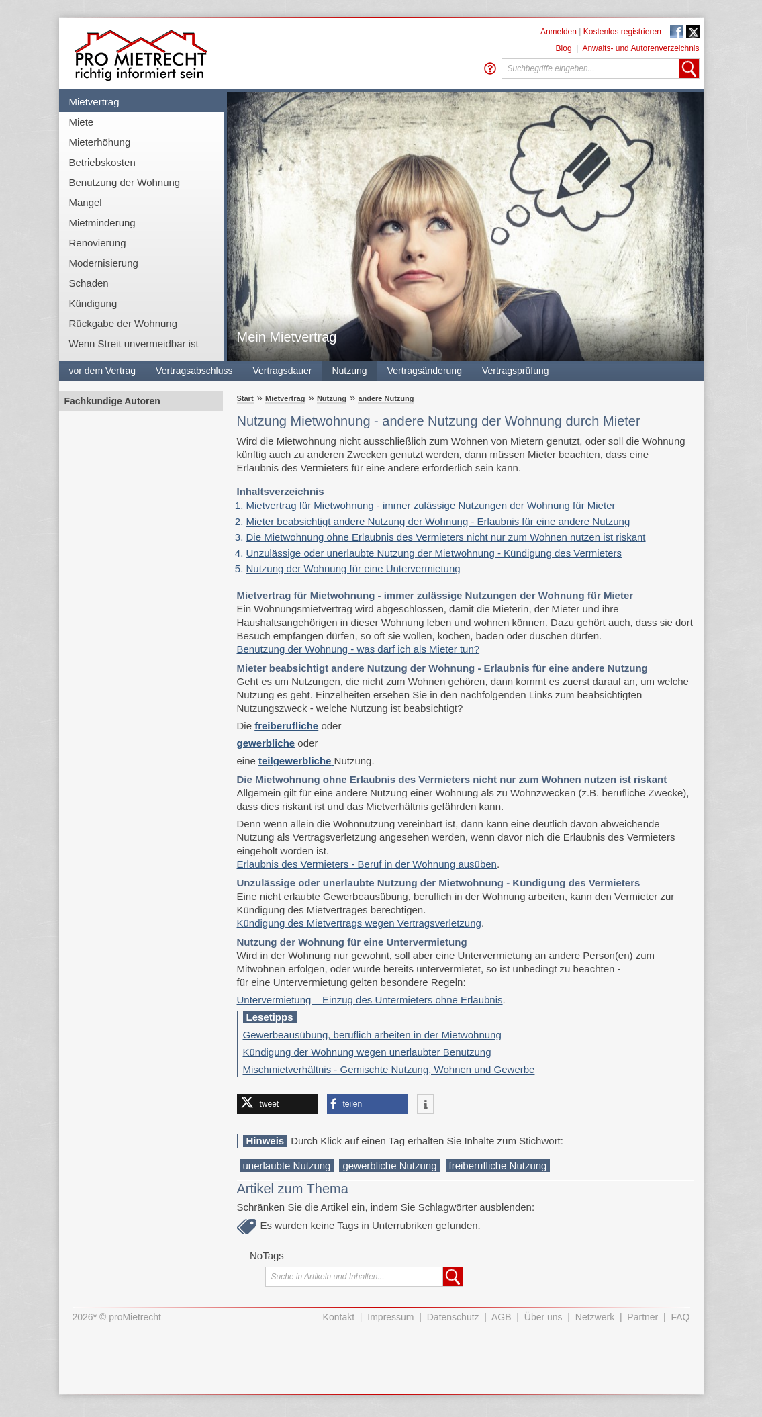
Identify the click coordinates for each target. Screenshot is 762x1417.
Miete (81, 122)
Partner (642, 1317)
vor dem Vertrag (102, 370)
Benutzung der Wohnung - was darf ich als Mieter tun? (358, 649)
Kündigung (93, 303)
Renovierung (97, 242)
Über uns (543, 1317)
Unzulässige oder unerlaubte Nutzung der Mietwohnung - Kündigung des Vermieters (434, 553)
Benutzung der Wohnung (125, 182)
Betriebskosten (102, 162)
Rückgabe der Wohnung (123, 323)
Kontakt (338, 1317)
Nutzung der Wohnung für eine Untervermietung (353, 568)
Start (245, 398)
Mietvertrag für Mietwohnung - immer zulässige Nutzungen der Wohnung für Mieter (431, 505)
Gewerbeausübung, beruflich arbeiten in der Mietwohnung (372, 1034)
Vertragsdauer (282, 370)
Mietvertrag (94, 101)
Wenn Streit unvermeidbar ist (134, 343)
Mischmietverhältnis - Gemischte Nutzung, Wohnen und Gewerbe (389, 1069)
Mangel (85, 202)
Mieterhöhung (100, 142)
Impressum (390, 1317)
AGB (501, 1317)
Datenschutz (453, 1317)
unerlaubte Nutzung (287, 1165)
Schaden (89, 283)
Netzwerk (594, 1317)
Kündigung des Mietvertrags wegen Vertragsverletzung (359, 923)
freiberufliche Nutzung (498, 1165)
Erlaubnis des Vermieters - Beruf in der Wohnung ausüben (367, 864)
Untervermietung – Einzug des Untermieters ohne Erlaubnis (370, 999)
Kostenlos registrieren (622, 31)
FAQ (680, 1317)
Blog (564, 48)
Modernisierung (103, 263)
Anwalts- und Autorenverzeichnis (640, 48)
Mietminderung (102, 222)
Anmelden (558, 31)
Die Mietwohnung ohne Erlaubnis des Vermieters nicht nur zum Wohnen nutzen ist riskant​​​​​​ (446, 537)
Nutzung (349, 370)
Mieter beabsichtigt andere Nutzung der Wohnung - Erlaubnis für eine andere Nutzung (438, 521)
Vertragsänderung (424, 370)
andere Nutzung (386, 398)
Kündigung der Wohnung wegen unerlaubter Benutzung (367, 1052)
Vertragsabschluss (194, 370)
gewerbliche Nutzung (389, 1165)
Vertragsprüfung (515, 370)
